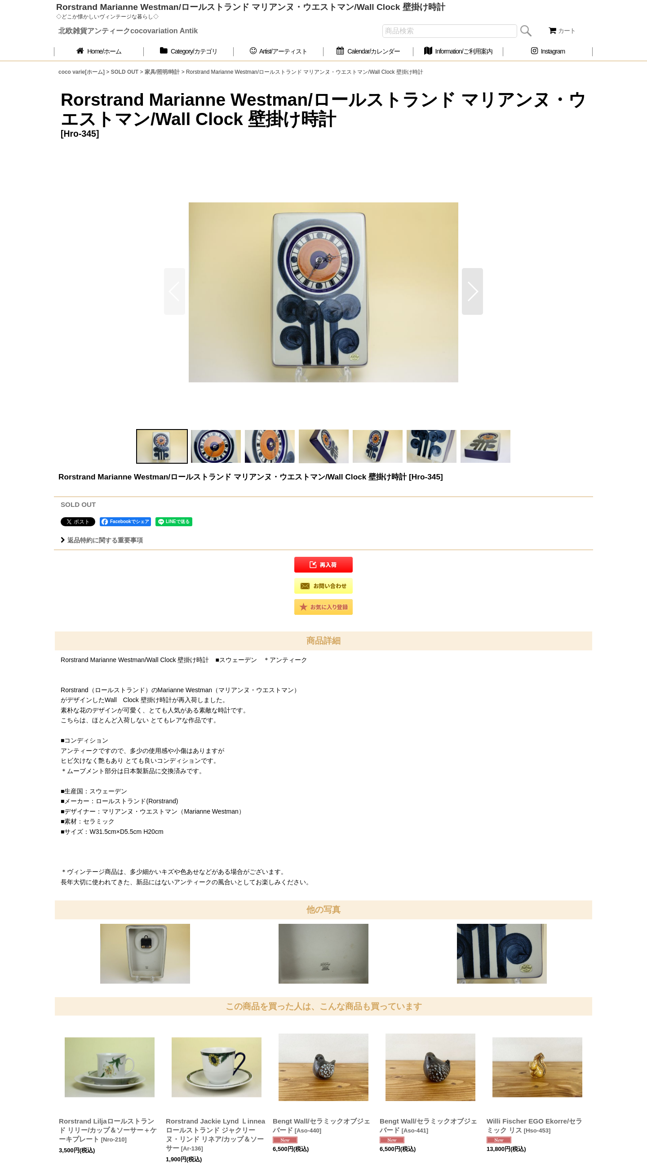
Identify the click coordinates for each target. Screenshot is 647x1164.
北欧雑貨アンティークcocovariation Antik (128, 31)
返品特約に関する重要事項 (102, 540)
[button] (472, 291)
